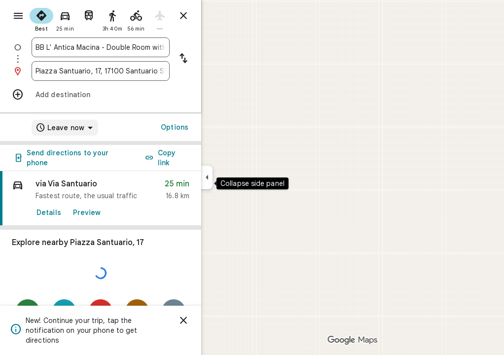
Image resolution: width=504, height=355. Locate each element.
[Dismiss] (219, 320)
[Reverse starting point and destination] (219, 59)
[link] (136, 198)
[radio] (77, 19)
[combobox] (136, 47)
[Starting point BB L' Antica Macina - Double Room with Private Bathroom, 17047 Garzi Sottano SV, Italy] (136, 47)
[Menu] (18, 17)
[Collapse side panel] (242, 177)
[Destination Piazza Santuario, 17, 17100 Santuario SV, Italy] (136, 71)
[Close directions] (219, 16)
